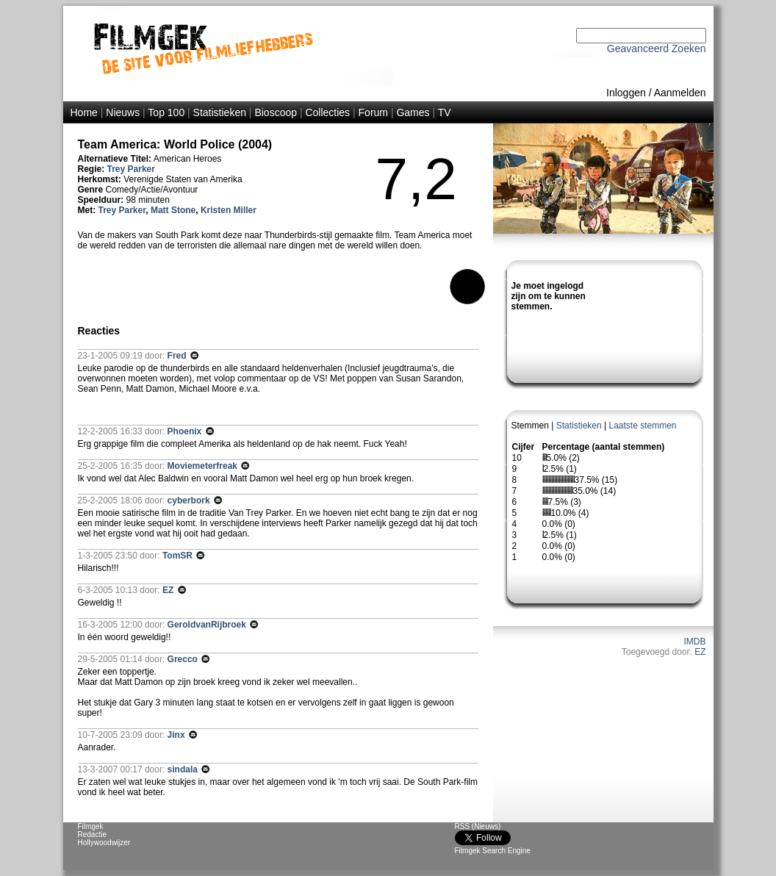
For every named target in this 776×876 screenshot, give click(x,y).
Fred (178, 356)
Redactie (92, 834)
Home (84, 112)
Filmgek (91, 826)
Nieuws (123, 112)
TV (444, 112)
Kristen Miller (228, 210)
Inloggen (626, 92)
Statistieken (219, 112)
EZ (699, 652)
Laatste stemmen (642, 425)
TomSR (178, 555)
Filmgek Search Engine (493, 851)
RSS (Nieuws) (478, 826)
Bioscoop (275, 112)
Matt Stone (173, 210)
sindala (184, 769)
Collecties (327, 112)
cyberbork (190, 500)
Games (412, 112)
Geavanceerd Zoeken (656, 48)
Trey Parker (131, 169)
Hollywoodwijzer (104, 843)
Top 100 (166, 112)
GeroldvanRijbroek (208, 625)
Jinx (177, 735)
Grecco (184, 659)
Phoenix (186, 431)
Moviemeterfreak (204, 466)
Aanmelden (680, 92)
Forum (373, 112)
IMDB (695, 641)
